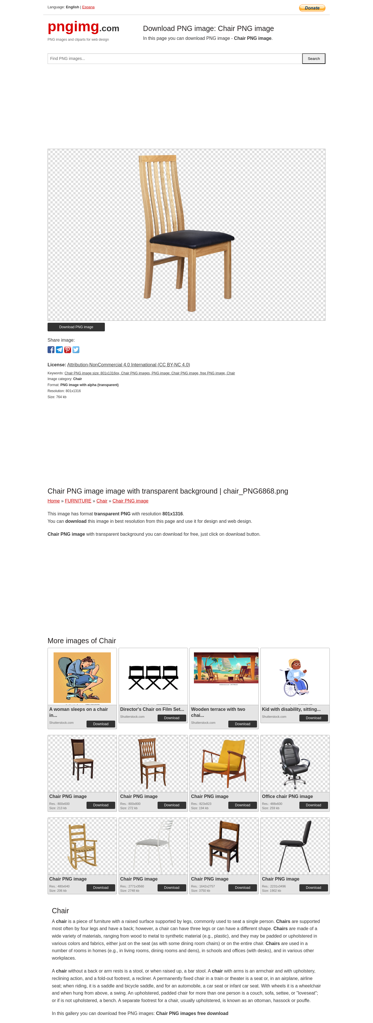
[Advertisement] (186, 109)
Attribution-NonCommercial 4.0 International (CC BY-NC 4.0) (128, 364)
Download (100, 724)
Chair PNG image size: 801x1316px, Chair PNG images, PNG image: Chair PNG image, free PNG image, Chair (149, 373)
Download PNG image (76, 327)
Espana (88, 7)
